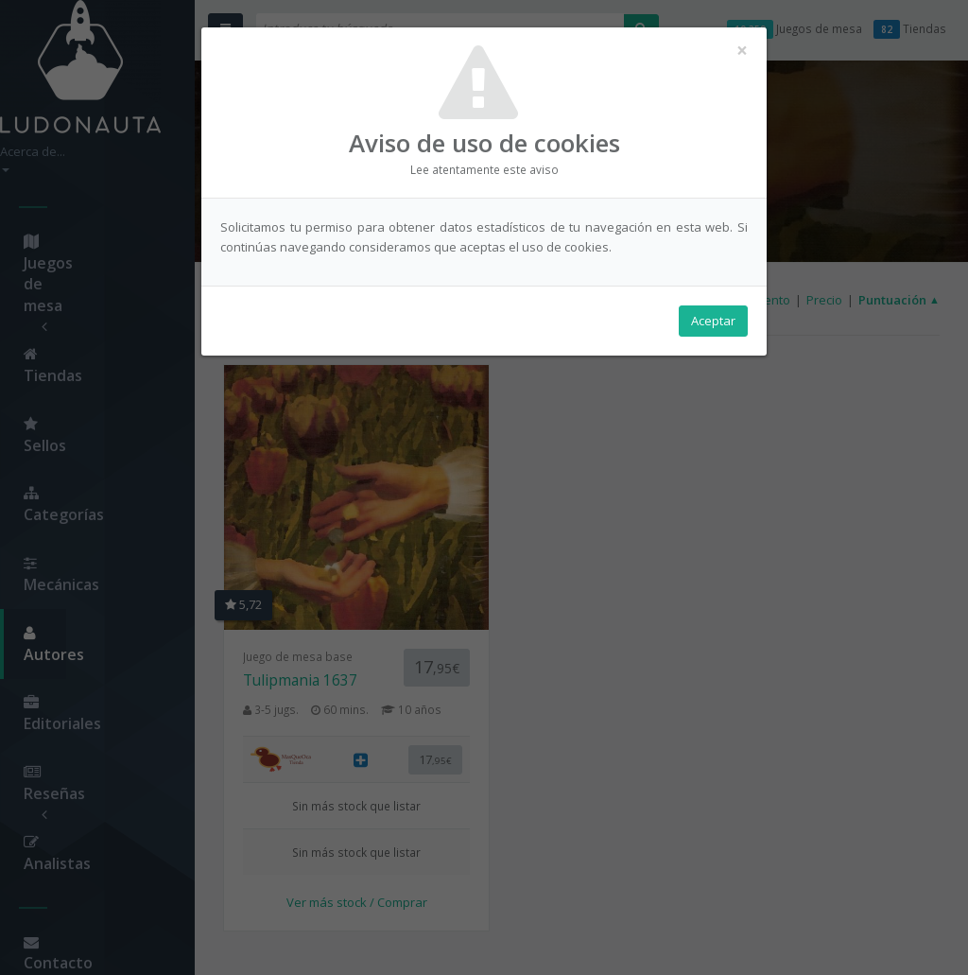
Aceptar (713, 322)
